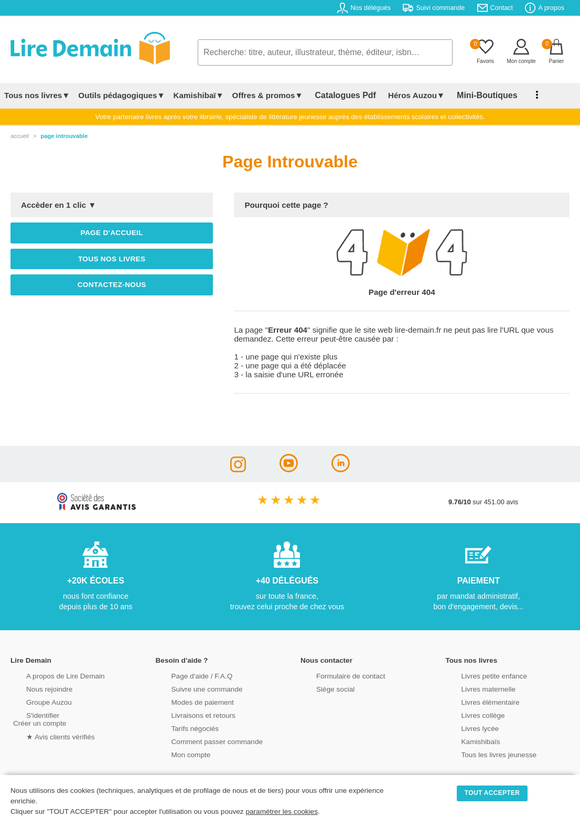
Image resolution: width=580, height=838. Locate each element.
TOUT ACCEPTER (492, 793)
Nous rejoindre (35, 688)
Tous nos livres (111, 259)
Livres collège (468, 714)
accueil (19, 136)
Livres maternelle (473, 688)
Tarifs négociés (180, 727)
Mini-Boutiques (471, 95)
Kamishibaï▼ (199, 95)
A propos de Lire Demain (50, 675)
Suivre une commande (191, 688)
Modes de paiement (187, 701)
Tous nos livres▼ (37, 95)
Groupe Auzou (34, 701)
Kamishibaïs (466, 741)
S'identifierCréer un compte (38, 718)
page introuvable (64, 136)
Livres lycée (466, 727)
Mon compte (176, 754)
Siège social (321, 688)
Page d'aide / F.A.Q (187, 675)
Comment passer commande (201, 741)
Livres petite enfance (479, 675)
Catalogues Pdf (340, 95)
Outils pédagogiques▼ (121, 95)
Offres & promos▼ (267, 95)
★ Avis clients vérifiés (45, 735)
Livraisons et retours (188, 714)
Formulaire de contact (335, 675)
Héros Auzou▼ (406, 95)
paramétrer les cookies (281, 811)
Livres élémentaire (475, 701)
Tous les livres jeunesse (483, 754)
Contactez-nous (112, 285)
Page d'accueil (112, 233)
